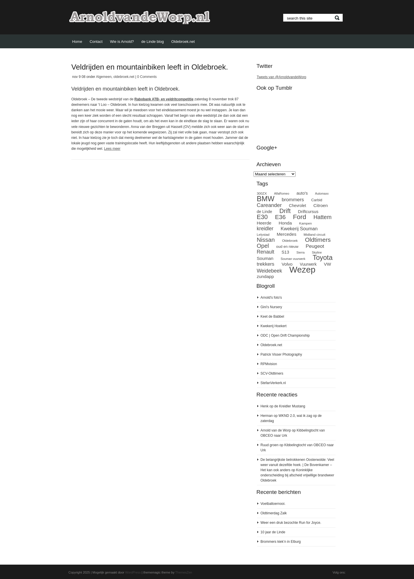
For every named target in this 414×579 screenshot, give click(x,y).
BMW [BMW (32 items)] (265, 199)
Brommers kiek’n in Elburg (280, 542)
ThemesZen (183, 572)
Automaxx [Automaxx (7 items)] (322, 193)
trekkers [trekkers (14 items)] (265, 264)
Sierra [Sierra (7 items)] (300, 252)
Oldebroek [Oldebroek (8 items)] (290, 241)
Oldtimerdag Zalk (273, 513)
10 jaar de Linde (272, 532)
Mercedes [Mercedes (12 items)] (286, 234)
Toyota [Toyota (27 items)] (322, 257)
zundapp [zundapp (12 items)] (265, 276)
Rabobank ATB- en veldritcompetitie (163, 99)
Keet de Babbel (272, 317)
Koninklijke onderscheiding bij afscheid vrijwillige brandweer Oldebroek (297, 475)
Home (77, 41)
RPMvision (268, 364)
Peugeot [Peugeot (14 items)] (315, 246)
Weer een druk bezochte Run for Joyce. (290, 523)
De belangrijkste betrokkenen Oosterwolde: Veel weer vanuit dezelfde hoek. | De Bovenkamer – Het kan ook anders (297, 465)
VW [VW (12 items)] (327, 264)
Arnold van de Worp (275, 430)
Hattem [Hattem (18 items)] (322, 217)
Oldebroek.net (183, 41)
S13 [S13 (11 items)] (285, 252)
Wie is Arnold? (122, 41)
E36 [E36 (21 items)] (280, 217)
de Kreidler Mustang (289, 406)
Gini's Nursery (271, 307)
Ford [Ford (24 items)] (299, 217)
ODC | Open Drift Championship (285, 335)
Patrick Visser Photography (281, 354)
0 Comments (147, 77)
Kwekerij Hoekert (273, 326)
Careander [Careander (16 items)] (269, 205)
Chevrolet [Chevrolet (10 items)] (297, 205)
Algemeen (104, 77)
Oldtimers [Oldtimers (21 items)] (318, 239)
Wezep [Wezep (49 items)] (302, 269)
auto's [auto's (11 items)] (302, 193)
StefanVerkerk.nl (273, 383)
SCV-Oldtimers (271, 373)
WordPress (133, 572)
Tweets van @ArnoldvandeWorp (281, 77)
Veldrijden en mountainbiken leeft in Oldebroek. (149, 67)
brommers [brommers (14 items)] (293, 199)
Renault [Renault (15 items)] (265, 252)
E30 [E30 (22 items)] (262, 217)
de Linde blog (152, 41)
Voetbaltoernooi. (272, 504)
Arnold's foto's (271, 298)
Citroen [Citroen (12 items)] (320, 205)
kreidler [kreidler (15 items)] (265, 228)
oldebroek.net (123, 77)
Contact (96, 41)
